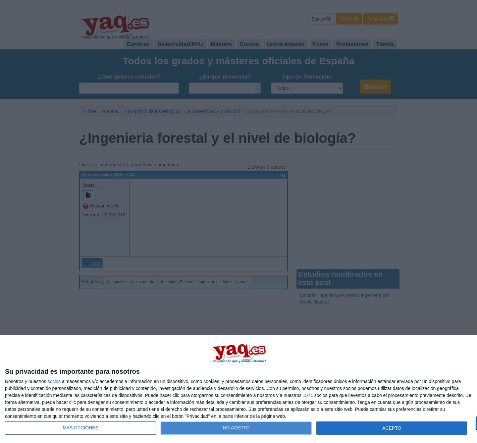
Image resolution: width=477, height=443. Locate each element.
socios (54, 381)
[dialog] (238, 389)
